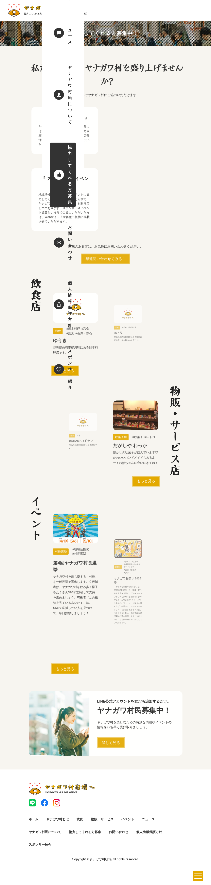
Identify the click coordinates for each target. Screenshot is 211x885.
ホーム (33, 822)
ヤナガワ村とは (57, 822)
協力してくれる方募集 (85, 835)
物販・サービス (102, 822)
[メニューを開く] (198, 876)
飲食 (79, 822)
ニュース (148, 822)
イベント (127, 822)
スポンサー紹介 (40, 847)
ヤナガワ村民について (45, 835)
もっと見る (65, 372)
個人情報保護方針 (149, 835)
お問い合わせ (118, 835)
